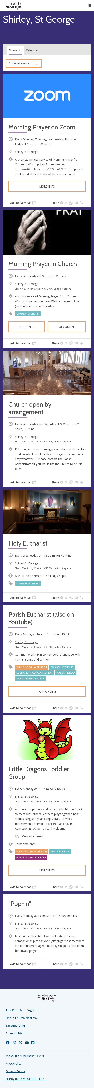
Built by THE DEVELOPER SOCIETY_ (25, 1079)
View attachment (33, 836)
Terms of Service (15, 1071)
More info (47, 186)
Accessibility (14, 1033)
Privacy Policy (13, 1063)
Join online (66, 327)
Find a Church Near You (22, 1018)
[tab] (23, 203)
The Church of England (22, 1010)
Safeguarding (15, 1025)
